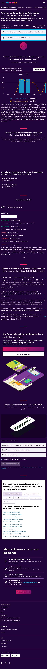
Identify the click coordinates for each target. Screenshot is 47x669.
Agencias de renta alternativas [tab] (12, 494)
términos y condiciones (28, 467)
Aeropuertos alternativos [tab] (31, 494)
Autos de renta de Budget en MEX (12, 526)
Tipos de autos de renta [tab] (21, 498)
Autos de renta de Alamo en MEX (12, 533)
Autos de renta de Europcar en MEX (13, 519)
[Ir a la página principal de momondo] (11, 2)
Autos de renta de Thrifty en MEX (12, 517)
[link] (23, 349)
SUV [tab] (27, 74)
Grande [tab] (21, 74)
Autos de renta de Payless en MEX (12, 514)
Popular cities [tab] (8, 498)
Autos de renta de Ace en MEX (11, 521)
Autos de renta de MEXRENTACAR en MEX (14, 531)
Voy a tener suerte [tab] (9, 501)
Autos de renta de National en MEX (12, 524)
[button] (3, 3)
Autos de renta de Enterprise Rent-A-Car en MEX (16, 536)
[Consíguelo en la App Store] (15, 655)
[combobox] (6, 26)
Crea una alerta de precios (30, 582)
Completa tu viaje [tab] (36, 498)
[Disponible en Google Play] (5, 655)
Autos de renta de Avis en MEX (11, 512)
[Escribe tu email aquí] (25, 455)
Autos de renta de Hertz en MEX (12, 529)
